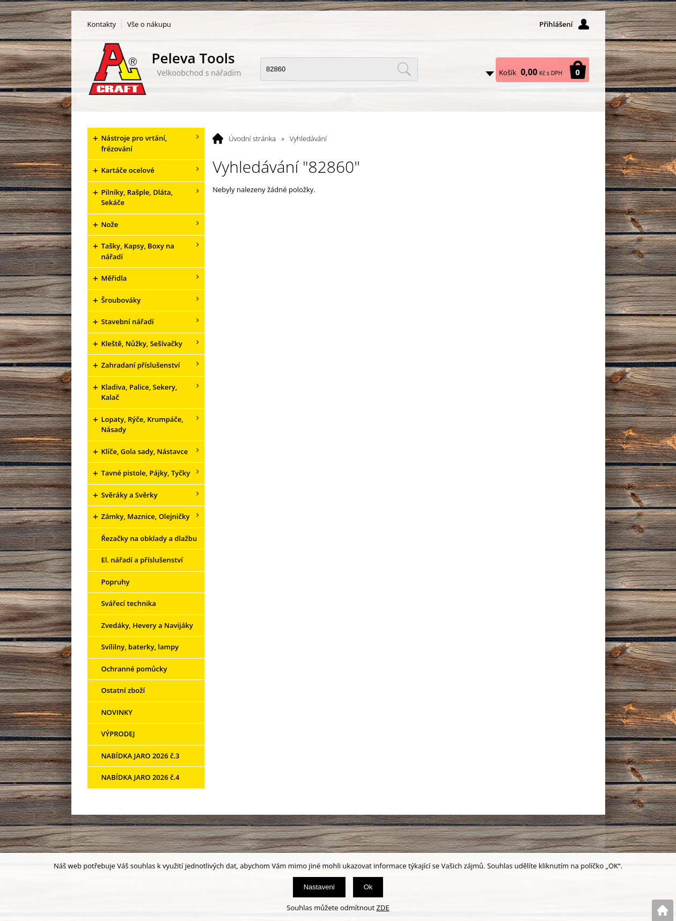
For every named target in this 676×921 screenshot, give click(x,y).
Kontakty (101, 24)
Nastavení (319, 887)
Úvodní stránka (252, 138)
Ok (368, 887)
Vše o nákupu (149, 24)
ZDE (383, 907)
